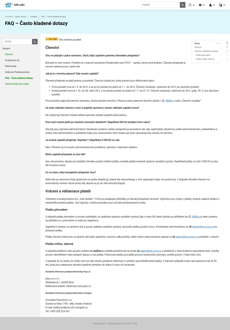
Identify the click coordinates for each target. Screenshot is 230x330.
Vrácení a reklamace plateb (206, 51)
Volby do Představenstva (17, 72)
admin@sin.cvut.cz (202, 226)
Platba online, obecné (205, 59)
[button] (192, 5)
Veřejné (33, 16)
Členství (9, 54)
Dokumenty (10, 66)
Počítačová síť (12, 60)
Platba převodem (203, 55)
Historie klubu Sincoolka (17, 84)
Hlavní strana (20, 16)
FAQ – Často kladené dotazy (53, 16)
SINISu (169, 100)
